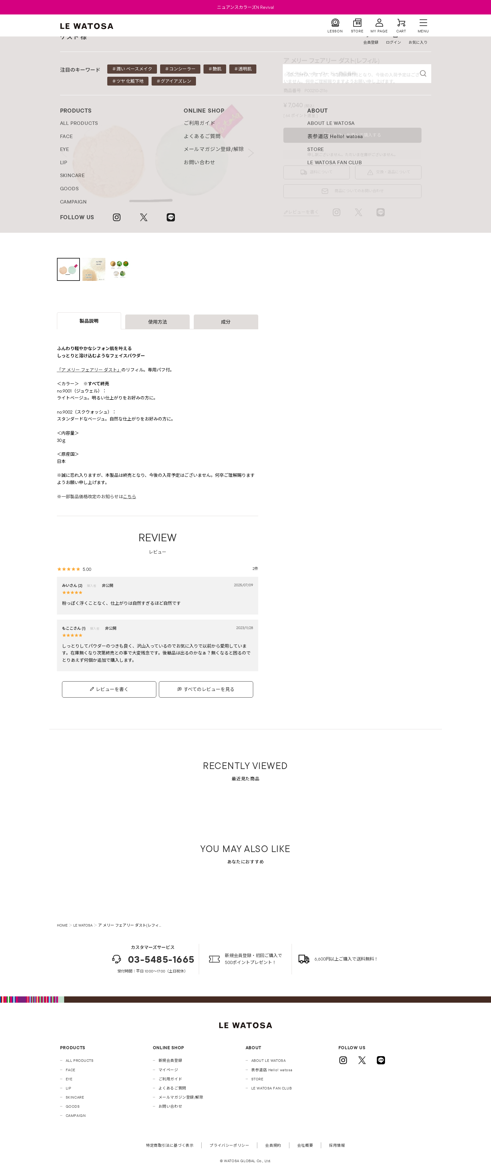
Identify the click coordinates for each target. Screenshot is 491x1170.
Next (251, 153)
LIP (68, 1088)
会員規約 (273, 1145)
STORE (257, 1079)
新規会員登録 (170, 1060)
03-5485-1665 (153, 959)
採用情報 (337, 1145)
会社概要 (305, 1145)
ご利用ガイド (170, 1079)
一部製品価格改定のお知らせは (98, 496)
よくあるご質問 (172, 1088)
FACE (70, 1069)
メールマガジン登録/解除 (181, 1097)
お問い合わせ (170, 1106)
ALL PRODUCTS (80, 1060)
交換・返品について (393, 172)
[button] (352, 135)
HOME (62, 925)
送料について (321, 172)
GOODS (73, 1106)
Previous (64, 153)
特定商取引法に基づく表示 (169, 1145)
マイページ (168, 1069)
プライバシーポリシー (229, 1145)
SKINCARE (75, 1097)
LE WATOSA (82, 925)
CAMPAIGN (76, 1115)
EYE (69, 1079)
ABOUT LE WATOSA (268, 1060)
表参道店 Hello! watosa (272, 1069)
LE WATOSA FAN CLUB (271, 1088)
